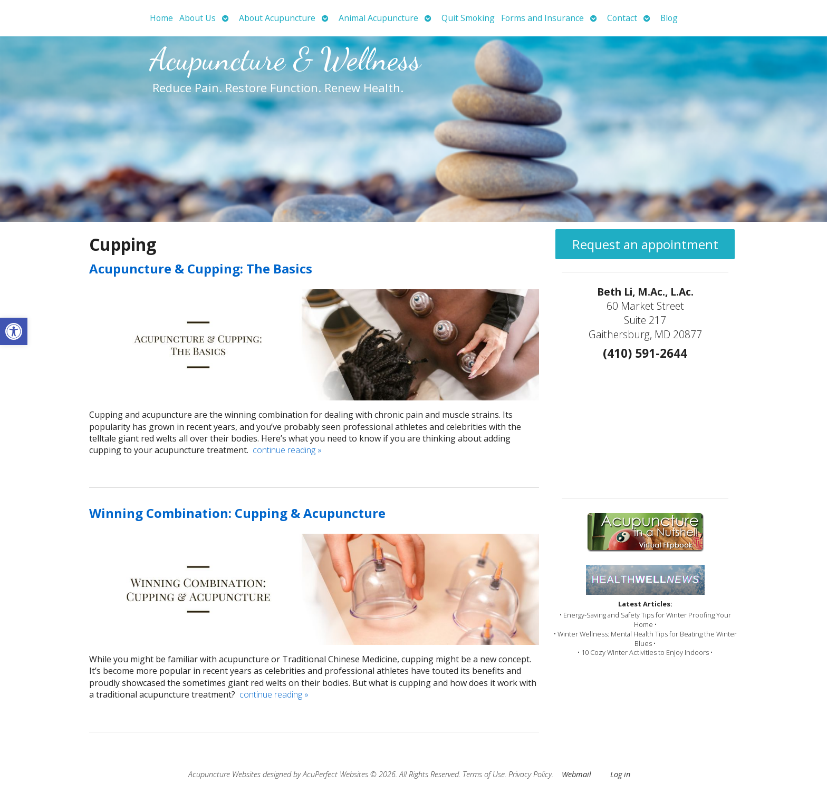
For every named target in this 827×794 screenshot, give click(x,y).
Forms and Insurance (542, 18)
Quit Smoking (468, 18)
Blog (669, 18)
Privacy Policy (530, 774)
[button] (13, 331)
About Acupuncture (277, 18)
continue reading (287, 450)
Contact (622, 18)
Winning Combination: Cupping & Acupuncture (237, 513)
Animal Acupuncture (378, 18)
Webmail (576, 774)
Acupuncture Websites (224, 774)
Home (161, 18)
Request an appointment (645, 244)
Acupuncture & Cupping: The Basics (200, 268)
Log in (620, 774)
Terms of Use (484, 774)
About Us (197, 18)
